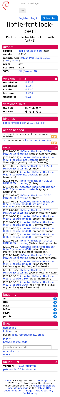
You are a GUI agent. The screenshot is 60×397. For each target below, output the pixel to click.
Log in (34, 18)
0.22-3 (29, 82)
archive (47, 58)
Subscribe (49, 18)
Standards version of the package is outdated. (30, 135)
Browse (28, 71)
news (7, 147)
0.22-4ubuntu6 (27, 365)
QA (36, 71)
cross (41, 334)
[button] (4, 134)
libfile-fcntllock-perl (30, 50)
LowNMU (15, 60)
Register (24, 18)
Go (22, 10)
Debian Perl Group (31, 58)
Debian (8, 380)
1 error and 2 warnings (38, 140)
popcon (7, 338)
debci (6, 354)
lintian (7, 331)
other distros (10, 351)
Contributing (30, 393)
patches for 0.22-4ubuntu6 (19, 369)
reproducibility (27, 334)
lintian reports (30, 140)
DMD (6, 60)
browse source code (15, 342)
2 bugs (31, 123)
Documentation (12, 390)
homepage (9, 327)
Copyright (42, 380)
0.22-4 (29, 86)
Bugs (29, 390)
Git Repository (44, 390)
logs (14, 334)
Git (20, 71)
